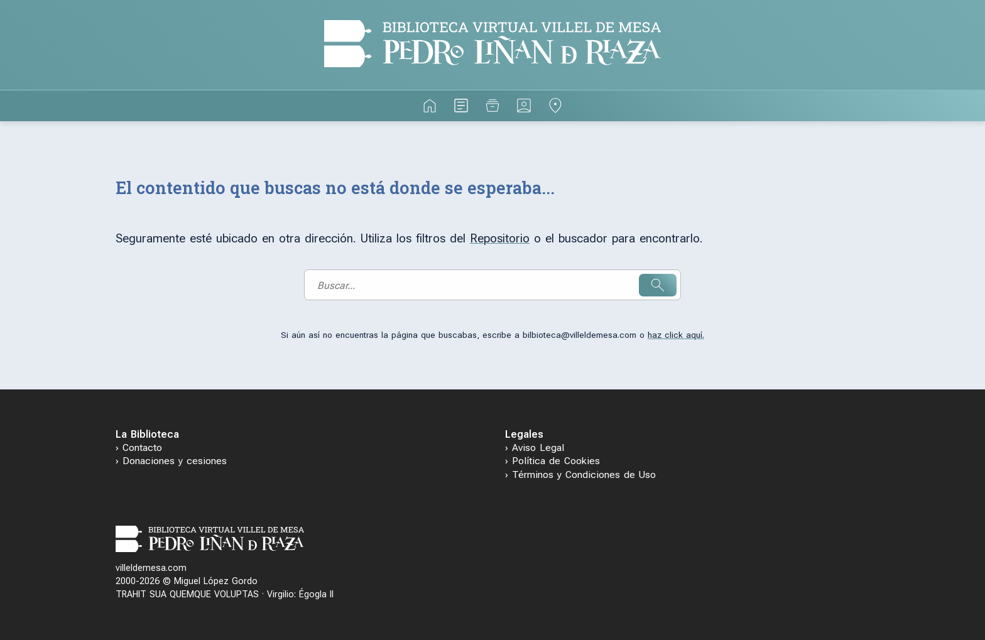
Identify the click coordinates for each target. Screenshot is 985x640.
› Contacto (139, 447)
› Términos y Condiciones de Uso (580, 474)
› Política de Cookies (552, 461)
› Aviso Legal (534, 447)
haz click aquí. (676, 335)
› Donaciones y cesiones (171, 461)
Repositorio (500, 238)
